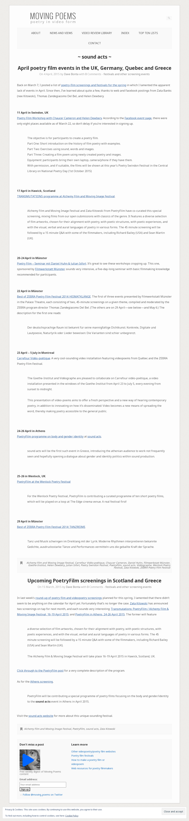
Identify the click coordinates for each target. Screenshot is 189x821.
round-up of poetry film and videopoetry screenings (68, 598)
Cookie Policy (71, 815)
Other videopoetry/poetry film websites (93, 751)
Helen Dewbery (56, 565)
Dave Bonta (71, 74)
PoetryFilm (115, 565)
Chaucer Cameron (116, 562)
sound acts (94, 436)
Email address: (29, 779)
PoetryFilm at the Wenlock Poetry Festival (44, 482)
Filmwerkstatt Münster (49, 269)
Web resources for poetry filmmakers (92, 768)
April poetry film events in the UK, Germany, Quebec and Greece (94, 68)
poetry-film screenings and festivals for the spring (93, 85)
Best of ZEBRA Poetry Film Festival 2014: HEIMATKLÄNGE (54, 296)
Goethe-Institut (37, 565)
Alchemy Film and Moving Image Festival (50, 562)
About (36, 33)
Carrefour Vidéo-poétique (33, 358)
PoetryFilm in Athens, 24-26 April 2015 (100, 614)
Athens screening (41, 681)
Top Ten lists (148, 33)
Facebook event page (138, 118)
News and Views (61, 33)
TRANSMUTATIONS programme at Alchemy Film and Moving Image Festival (66, 196)
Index (125, 33)
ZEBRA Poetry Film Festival (155, 567)
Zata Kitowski (131, 567)
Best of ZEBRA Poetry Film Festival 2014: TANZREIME (51, 527)
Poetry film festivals (82, 755)
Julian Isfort (72, 565)
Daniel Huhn (135, 562)
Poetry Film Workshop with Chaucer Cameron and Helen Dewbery (59, 118)
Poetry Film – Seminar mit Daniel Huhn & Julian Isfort (51, 263)
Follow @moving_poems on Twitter (43, 794)
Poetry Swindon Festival (94, 565)
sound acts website (41, 716)
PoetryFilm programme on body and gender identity (50, 436)
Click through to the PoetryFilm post (40, 670)
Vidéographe (144, 565)
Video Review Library (97, 33)
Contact (94, 43)
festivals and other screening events (127, 74)
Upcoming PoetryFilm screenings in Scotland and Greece (94, 580)
